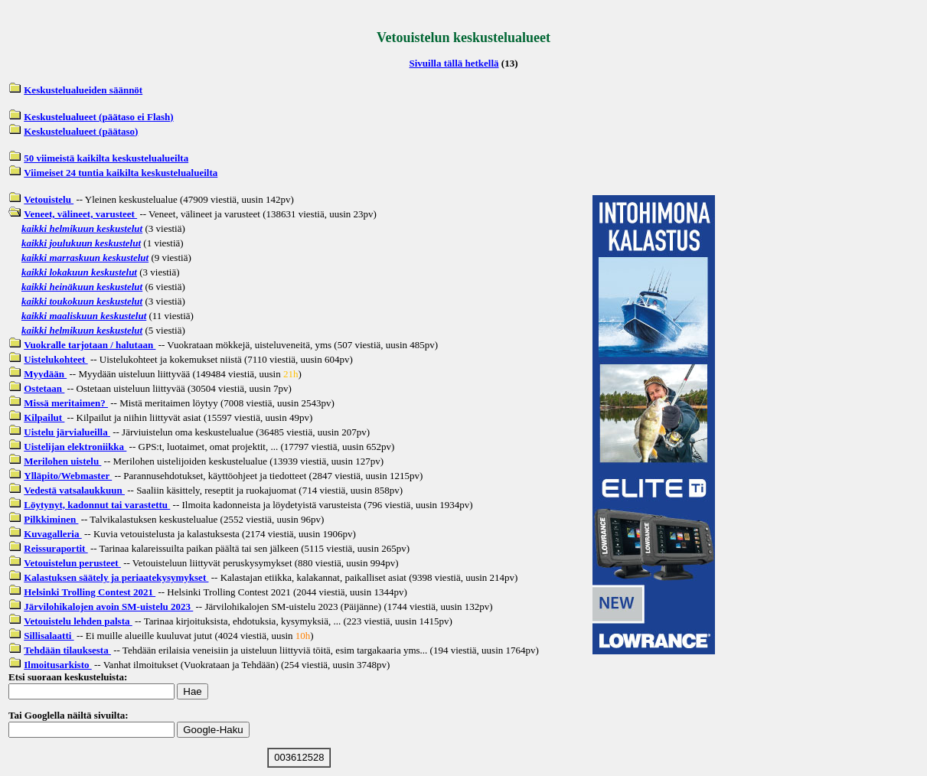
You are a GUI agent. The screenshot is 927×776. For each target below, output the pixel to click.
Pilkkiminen (51, 519)
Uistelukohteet (55, 359)
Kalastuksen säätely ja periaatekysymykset (116, 577)
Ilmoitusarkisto (57, 664)
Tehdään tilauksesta (67, 650)
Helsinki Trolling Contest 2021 (89, 592)
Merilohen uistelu (62, 461)
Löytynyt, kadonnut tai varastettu (97, 504)
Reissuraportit (55, 548)
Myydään (45, 374)
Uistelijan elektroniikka (75, 446)
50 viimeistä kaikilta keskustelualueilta (106, 158)
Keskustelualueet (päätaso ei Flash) (98, 116)
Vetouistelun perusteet (72, 563)
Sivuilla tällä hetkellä (454, 63)
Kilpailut (44, 417)
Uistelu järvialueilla (67, 432)
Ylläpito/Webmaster (68, 475)
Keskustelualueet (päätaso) (81, 131)
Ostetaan (44, 388)
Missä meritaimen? (66, 403)
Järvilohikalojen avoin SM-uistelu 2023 (108, 606)
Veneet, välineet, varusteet (80, 214)
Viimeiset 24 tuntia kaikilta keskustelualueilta (120, 172)
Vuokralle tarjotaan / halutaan (89, 345)
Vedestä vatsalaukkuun (74, 490)
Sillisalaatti (48, 635)
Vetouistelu (48, 199)
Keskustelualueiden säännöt (83, 90)
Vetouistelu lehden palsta (78, 621)
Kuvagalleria (52, 534)
